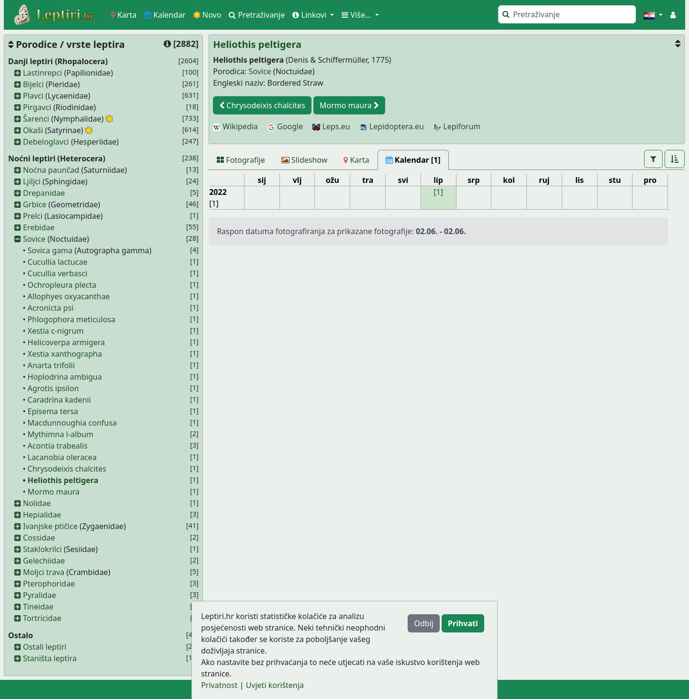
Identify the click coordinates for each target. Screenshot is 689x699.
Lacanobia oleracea (62, 457)
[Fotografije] (241, 160)
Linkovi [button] (310, 15)
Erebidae (39, 227)
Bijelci (33, 84)
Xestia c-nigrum (56, 331)
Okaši (33, 130)
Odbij (423, 623)
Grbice (34, 204)
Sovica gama (50, 250)
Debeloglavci (46, 141)
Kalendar (165, 15)
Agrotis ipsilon (53, 388)
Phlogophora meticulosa (72, 319)
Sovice (34, 239)
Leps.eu (331, 126)
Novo (207, 15)
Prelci (33, 216)
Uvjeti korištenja (275, 685)
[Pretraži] (567, 14)
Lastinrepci (42, 73)
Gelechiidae (44, 560)
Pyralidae (39, 595)
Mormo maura (54, 491)
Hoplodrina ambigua (65, 377)
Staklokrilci (42, 549)
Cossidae (39, 537)
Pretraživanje (257, 15)
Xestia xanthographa (65, 354)
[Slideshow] (304, 160)
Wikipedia (235, 126)
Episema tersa (53, 411)
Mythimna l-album (61, 434)
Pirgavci (37, 107)
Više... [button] (357, 15)
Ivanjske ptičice (50, 526)
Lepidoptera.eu (392, 126)
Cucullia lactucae (58, 262)
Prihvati (463, 623)
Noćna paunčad (51, 170)
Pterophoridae (49, 583)
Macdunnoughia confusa (72, 422)
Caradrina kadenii (59, 400)
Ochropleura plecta (62, 285)
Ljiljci (32, 181)
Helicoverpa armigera (66, 342)
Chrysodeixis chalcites (67, 468)
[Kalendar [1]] (413, 160)
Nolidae (37, 503)
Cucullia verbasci (58, 273)
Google (285, 126)
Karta (123, 15)
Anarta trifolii (51, 365)
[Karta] (356, 160)
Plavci (33, 95)
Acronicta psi (51, 308)
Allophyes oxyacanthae (69, 296)
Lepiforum (456, 126)
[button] (653, 14)
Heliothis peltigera (63, 480)
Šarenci (36, 118)
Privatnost (219, 685)
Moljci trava (44, 572)
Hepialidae (42, 514)
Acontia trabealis (58, 445)
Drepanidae (44, 193)
